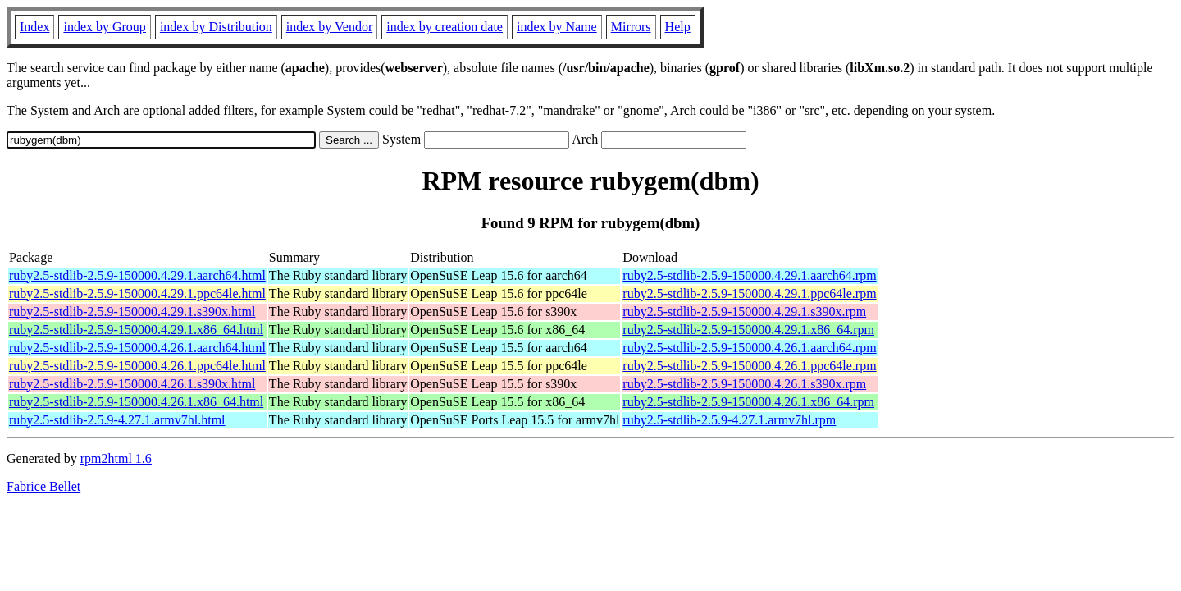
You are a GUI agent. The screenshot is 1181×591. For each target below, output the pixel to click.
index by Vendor (329, 27)
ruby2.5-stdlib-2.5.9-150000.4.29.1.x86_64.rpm (748, 330)
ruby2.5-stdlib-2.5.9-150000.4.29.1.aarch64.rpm (749, 275)
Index (34, 27)
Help (678, 27)
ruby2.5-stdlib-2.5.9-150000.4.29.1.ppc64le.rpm (749, 293)
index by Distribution (216, 27)
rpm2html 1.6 (116, 458)
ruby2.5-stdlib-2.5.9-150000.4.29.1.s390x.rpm (744, 311)
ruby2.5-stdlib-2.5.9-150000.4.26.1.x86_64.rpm (748, 402)
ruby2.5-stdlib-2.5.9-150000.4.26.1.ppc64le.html (137, 366)
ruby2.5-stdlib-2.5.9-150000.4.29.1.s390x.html (132, 311)
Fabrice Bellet (43, 486)
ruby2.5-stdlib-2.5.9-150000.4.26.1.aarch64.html (137, 348)
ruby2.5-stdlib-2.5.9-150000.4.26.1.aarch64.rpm (749, 348)
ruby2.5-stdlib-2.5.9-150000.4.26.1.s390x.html (132, 384)
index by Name (557, 27)
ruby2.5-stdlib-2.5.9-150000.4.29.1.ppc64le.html (137, 293)
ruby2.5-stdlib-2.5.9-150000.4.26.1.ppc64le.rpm (749, 366)
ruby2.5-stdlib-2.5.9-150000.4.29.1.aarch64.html (137, 275)
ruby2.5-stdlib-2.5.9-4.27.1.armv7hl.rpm (729, 420)
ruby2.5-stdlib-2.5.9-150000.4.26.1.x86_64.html (136, 402)
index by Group (104, 27)
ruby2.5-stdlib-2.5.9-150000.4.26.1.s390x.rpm (744, 384)
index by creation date (444, 27)
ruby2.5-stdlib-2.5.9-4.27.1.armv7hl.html (117, 420)
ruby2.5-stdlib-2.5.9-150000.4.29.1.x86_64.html (136, 330)
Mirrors (631, 27)
